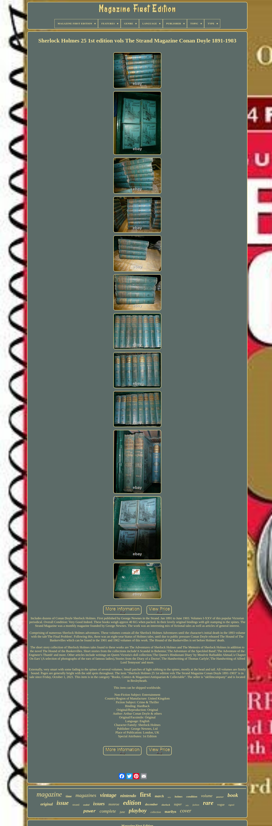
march (159, 796)
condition (191, 796)
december (151, 804)
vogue (221, 804)
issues (99, 803)
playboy (138, 810)
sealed (86, 804)
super (178, 804)
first (145, 794)
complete (108, 811)
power (89, 811)
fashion (195, 805)
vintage (108, 795)
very (169, 797)
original (46, 804)
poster (220, 797)
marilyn (170, 812)
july (187, 805)
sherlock (166, 804)
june (122, 812)
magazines (86, 795)
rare (208, 802)
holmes (178, 796)
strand (75, 804)
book (233, 795)
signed (231, 805)
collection (155, 812)
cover (185, 811)
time (69, 796)
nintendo (128, 795)
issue (62, 803)
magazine (49, 794)
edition (132, 802)
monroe (113, 804)
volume (206, 796)
